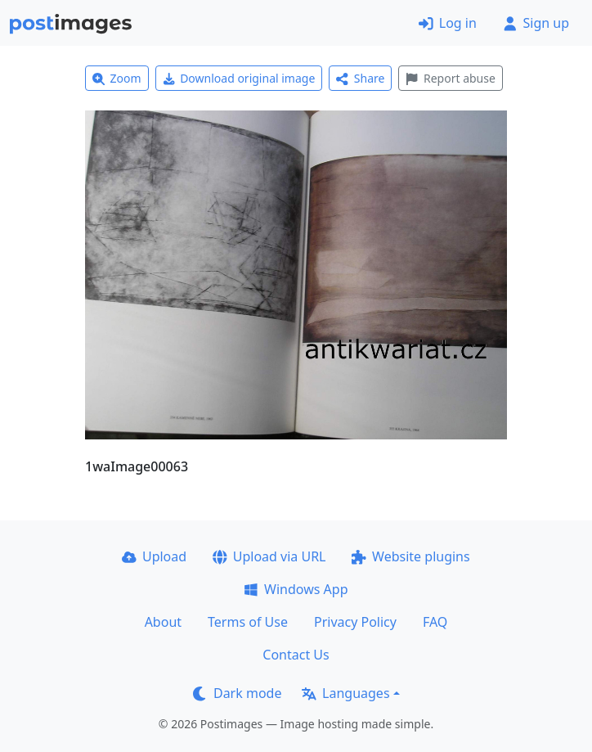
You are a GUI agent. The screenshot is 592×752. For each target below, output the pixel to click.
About (163, 622)
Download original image (239, 78)
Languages (345, 693)
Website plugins (410, 556)
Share (360, 78)
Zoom (116, 78)
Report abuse (450, 78)
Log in (448, 23)
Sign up (536, 23)
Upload (154, 556)
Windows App (296, 589)
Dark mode (237, 693)
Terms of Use (248, 622)
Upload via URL (269, 556)
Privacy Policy (355, 622)
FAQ (435, 622)
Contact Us (295, 655)
